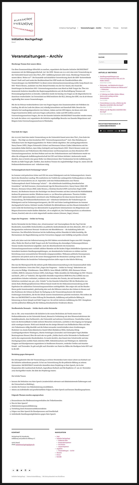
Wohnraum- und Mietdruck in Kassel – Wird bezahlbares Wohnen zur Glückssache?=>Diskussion (113, 87)
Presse (115, 28)
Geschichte (61, 444)
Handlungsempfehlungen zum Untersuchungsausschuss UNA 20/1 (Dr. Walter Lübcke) (112, 79)
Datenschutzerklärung (34, 476)
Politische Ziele (63, 440)
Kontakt (124, 28)
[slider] (110, 130)
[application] (112, 131)
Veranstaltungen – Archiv (91, 28)
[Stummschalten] (119, 131)
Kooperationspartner (64, 442)
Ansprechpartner (63, 446)
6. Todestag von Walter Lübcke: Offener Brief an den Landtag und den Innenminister (112, 96)
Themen (107, 28)
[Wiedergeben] (101, 131)
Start (58, 436)
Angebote (59, 449)
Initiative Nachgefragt (27, 39)
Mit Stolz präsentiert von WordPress (53, 476)
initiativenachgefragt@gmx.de (25, 444)
